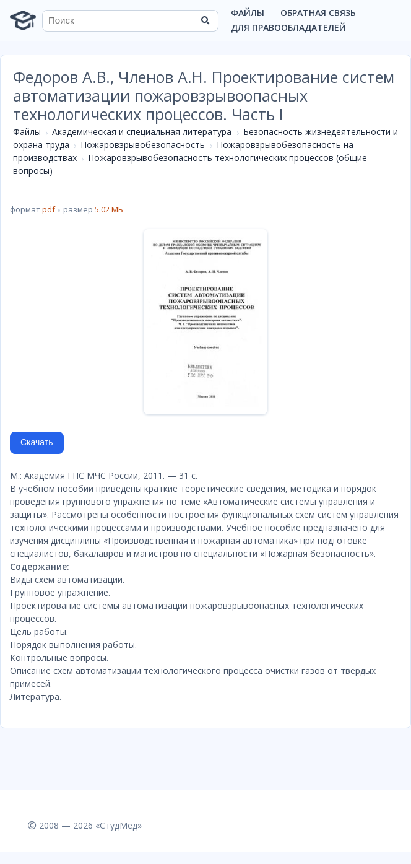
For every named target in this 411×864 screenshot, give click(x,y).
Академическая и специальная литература (141, 131)
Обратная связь (318, 13)
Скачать (36, 442)
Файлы (247, 13)
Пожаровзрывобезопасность (142, 145)
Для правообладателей (288, 27)
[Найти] (205, 20)
